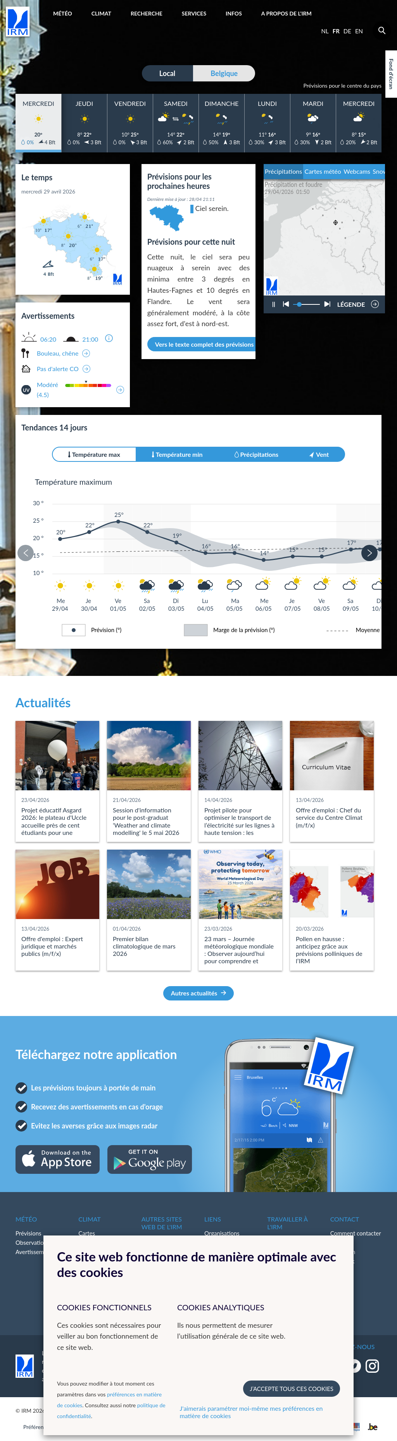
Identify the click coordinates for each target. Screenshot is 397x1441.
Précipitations (283, 171)
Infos (234, 13)
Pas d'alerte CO (58, 368)
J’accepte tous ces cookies (291, 1388)
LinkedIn (341, 1270)
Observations (33, 1242)
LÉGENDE (351, 302)
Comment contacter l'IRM (355, 1238)
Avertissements (35, 1251)
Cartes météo (322, 171)
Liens (212, 1219)
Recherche (146, 13)
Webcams (356, 171)
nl (325, 31)
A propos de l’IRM (286, 13)
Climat (101, 13)
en (359, 31)
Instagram (343, 1251)
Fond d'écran (391, 74)
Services (194, 13)
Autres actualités (198, 993)
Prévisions (28, 1233)
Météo (62, 13)
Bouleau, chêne (57, 353)
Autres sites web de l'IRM (162, 1222)
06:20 (48, 339)
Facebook (342, 1261)
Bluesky (340, 1279)
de (347, 31)
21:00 (90, 339)
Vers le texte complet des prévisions (209, 344)
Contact (344, 1219)
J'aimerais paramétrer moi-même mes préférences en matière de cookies (251, 1412)
